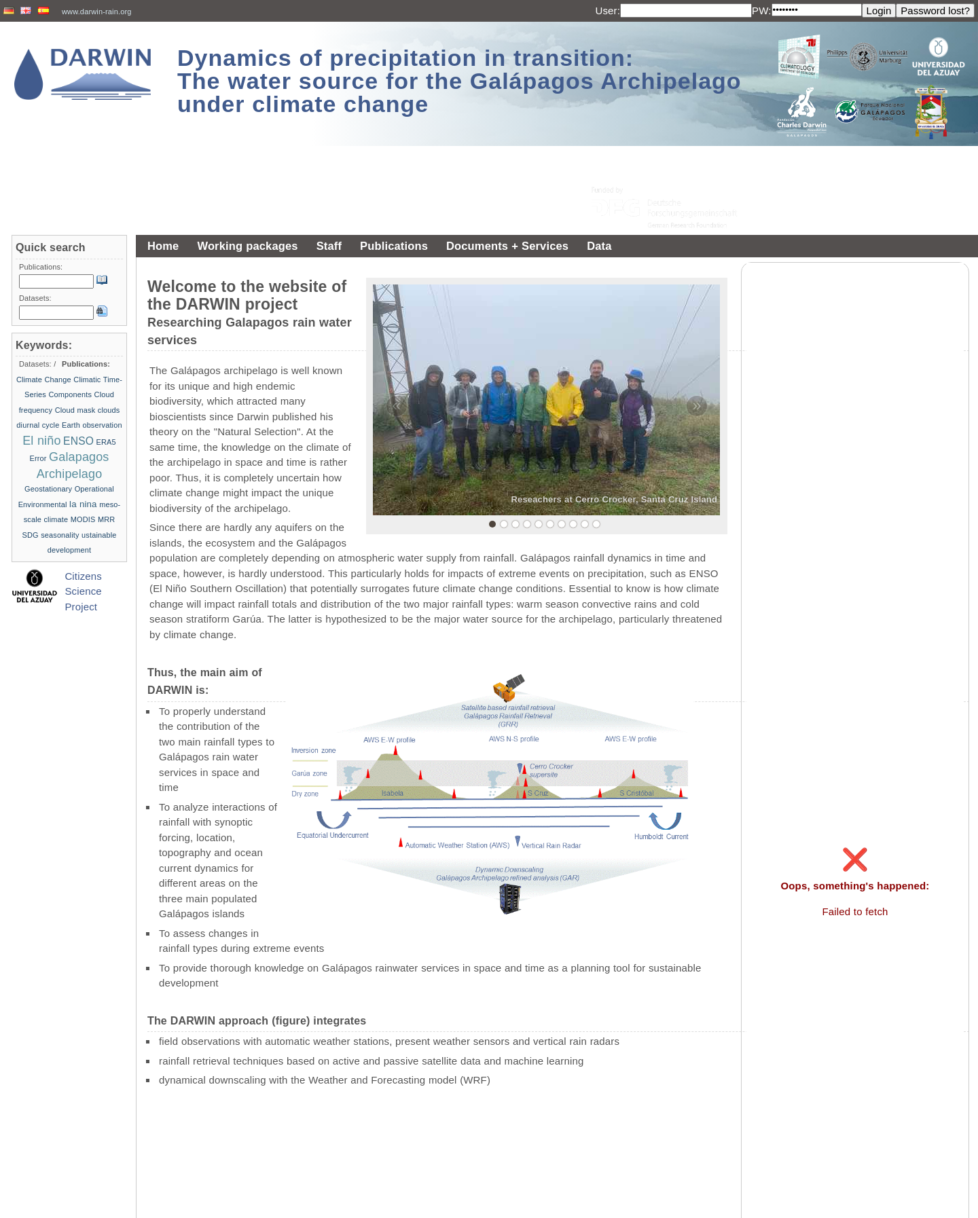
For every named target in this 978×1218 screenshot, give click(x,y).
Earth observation (92, 425)
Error (37, 458)
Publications (394, 246)
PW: (762, 10)
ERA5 (106, 442)
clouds (109, 410)
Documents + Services (507, 246)
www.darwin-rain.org (97, 11)
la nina (83, 504)
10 (596, 524)
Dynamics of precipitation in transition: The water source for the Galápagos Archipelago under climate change (459, 81)
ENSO (78, 441)
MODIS (83, 519)
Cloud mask (75, 410)
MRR (106, 519)
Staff (329, 246)
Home (163, 246)
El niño (41, 440)
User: (607, 10)
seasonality (60, 535)
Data (599, 246)
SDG (30, 535)
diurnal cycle (37, 425)
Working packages (247, 246)
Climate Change (43, 379)
